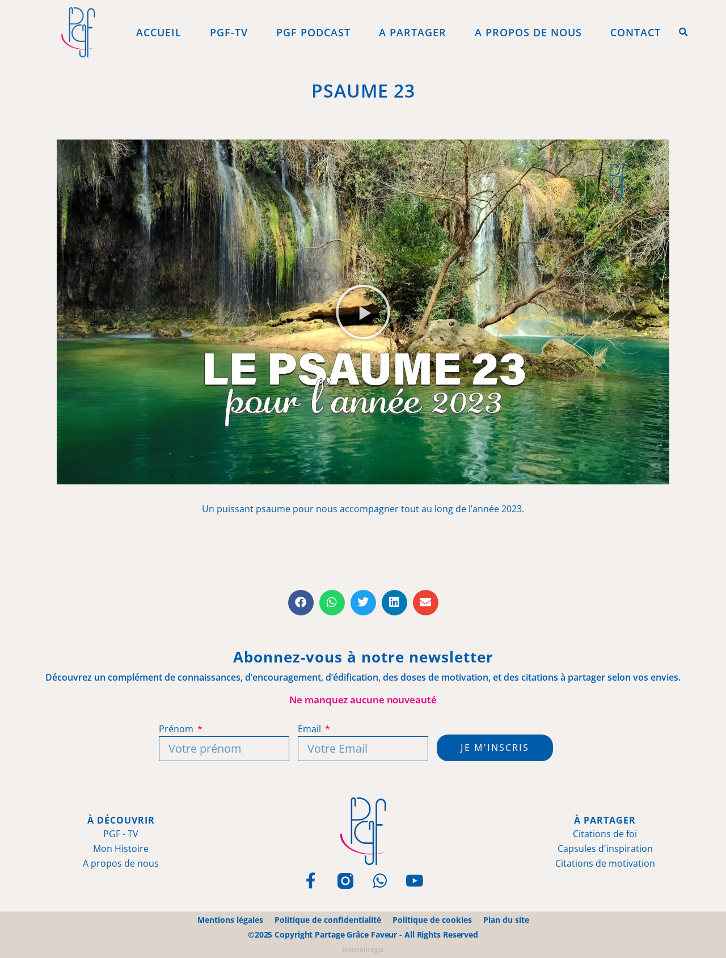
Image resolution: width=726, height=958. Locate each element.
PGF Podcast (313, 32)
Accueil (159, 32)
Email (310, 729)
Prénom (177, 729)
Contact (635, 32)
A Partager (412, 32)
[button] (683, 32)
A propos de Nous (528, 32)
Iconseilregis (363, 949)
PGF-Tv (229, 32)
